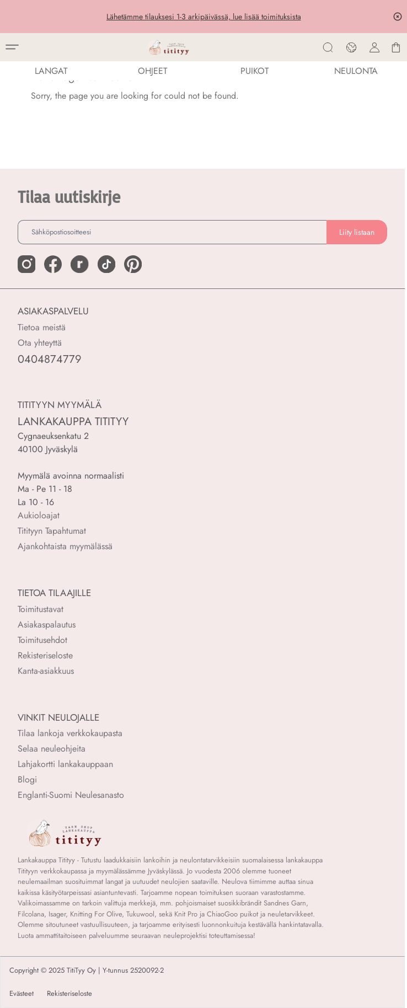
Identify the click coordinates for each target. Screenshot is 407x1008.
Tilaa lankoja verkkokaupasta (70, 733)
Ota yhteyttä (40, 342)
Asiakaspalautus (47, 624)
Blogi (27, 779)
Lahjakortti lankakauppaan (65, 764)
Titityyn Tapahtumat (52, 530)
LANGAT (51, 71)
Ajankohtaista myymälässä (65, 546)
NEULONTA (356, 71)
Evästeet (21, 994)
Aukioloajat (39, 515)
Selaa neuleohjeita (51, 748)
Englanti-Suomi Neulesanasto (71, 795)
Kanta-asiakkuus (46, 670)
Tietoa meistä (42, 327)
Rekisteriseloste (45, 655)
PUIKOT (254, 71)
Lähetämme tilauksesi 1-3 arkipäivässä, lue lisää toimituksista (203, 16)
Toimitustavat (40, 609)
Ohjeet (152, 71)
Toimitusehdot (42, 640)
